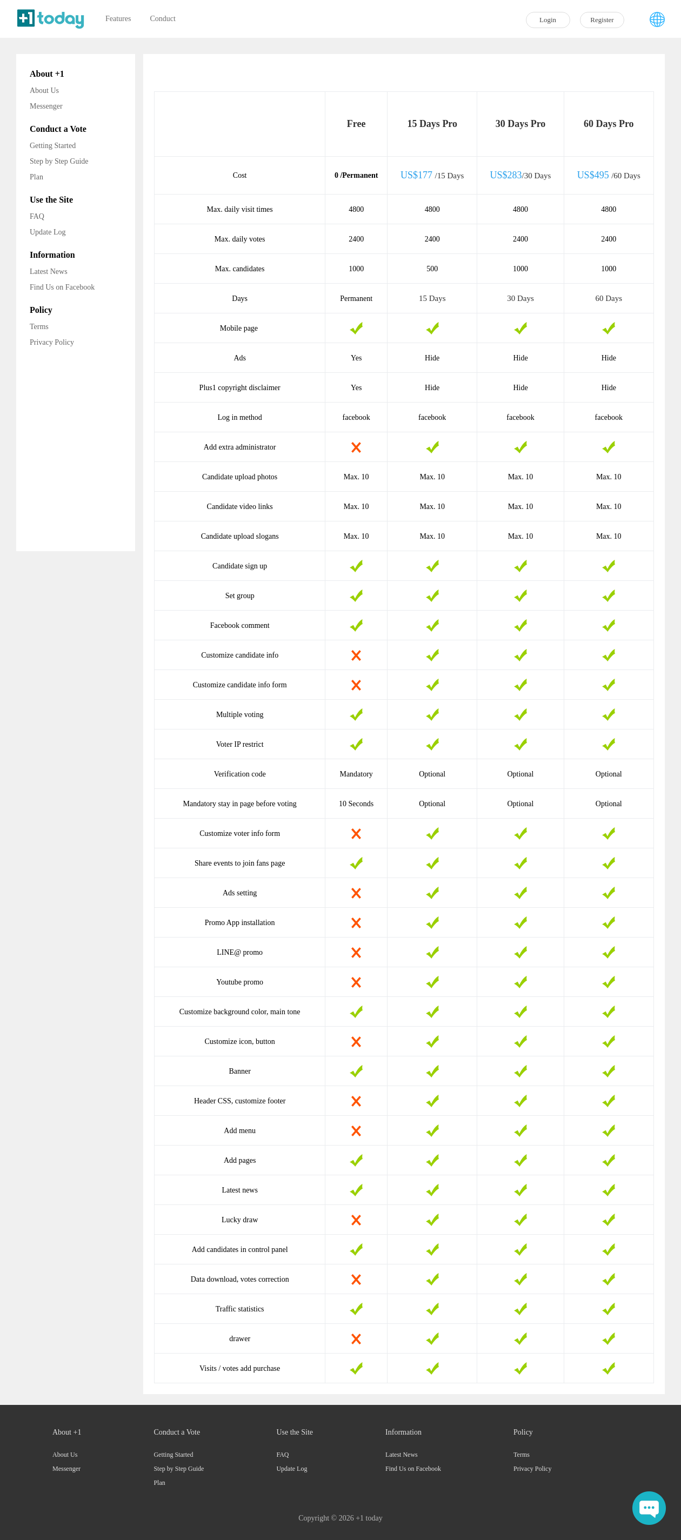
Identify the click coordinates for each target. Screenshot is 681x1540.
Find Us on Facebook (62, 287)
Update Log (47, 232)
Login (547, 20)
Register (601, 20)
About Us (44, 90)
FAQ (37, 216)
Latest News (49, 271)
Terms (39, 327)
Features (118, 19)
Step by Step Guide (59, 161)
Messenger (46, 106)
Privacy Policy (52, 342)
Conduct (162, 19)
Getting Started (53, 146)
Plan (36, 177)
